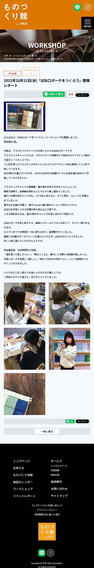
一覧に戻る (47, 431)
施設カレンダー (23, 481)
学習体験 (55, 470)
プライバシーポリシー (47, 509)
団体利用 (55, 474)
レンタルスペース (59, 465)
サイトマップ (59, 495)
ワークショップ (23, 488)
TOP (6, 55)
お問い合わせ (59, 488)
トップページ (21, 461)
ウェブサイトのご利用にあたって (47, 505)
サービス (56, 461)
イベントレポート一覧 (23, 55)
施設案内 (56, 481)
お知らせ (18, 467)
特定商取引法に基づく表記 (47, 514)
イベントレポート (24, 495)
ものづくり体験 (23, 474)
